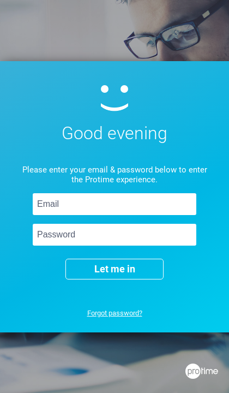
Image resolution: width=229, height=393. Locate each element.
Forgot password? (114, 313)
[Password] (114, 235)
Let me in (114, 269)
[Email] (114, 204)
